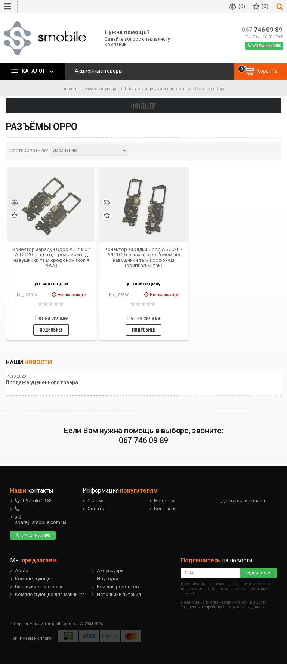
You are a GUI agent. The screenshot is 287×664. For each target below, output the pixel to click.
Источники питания (119, 594)
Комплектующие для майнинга (50, 594)
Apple (21, 570)
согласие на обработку (201, 607)
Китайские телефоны (39, 586)
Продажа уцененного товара (42, 382)
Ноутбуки (107, 578)
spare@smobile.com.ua (41, 519)
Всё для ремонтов (118, 586)
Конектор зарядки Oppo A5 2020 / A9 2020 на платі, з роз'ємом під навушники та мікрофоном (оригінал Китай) (143, 257)
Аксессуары (111, 570)
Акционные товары (99, 71)
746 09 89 (261, 30)
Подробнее (51, 329)
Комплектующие (34, 578)
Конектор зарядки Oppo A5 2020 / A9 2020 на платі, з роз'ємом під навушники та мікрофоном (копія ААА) (51, 257)
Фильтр (143, 105)
